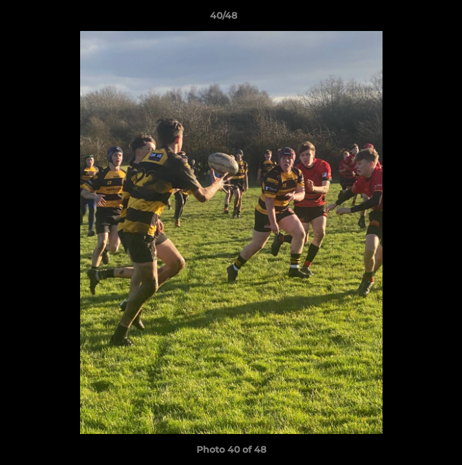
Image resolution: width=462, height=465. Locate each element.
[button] (415, 19)
